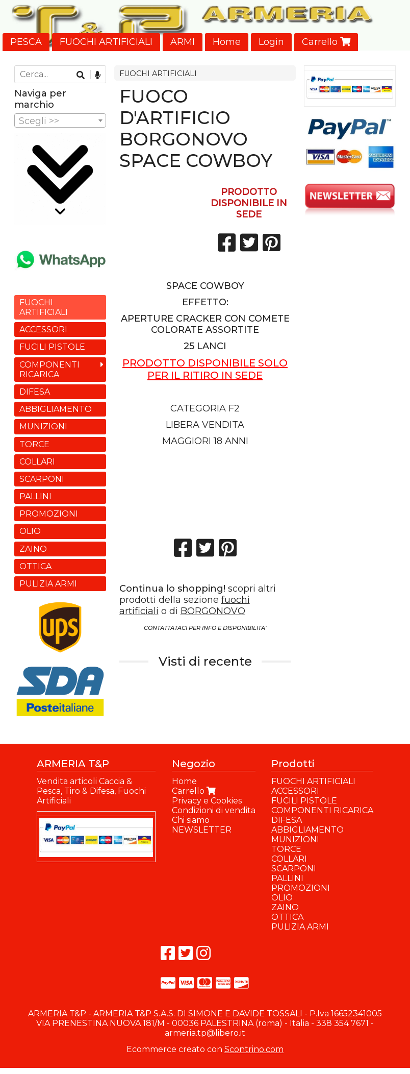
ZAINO (33, 549)
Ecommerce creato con (205, 1049)
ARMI (182, 41)
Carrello (326, 41)
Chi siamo (191, 820)
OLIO (30, 531)
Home (227, 41)
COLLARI (37, 462)
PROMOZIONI (48, 514)
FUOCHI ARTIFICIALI (106, 41)
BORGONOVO (213, 611)
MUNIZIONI (43, 426)
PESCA (26, 41)
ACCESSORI (43, 329)
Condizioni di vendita (213, 810)
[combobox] (60, 120)
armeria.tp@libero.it (205, 1033)
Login (271, 41)
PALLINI (35, 496)
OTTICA (35, 566)
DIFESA (34, 392)
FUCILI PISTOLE (52, 347)
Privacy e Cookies (207, 800)
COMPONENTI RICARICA (49, 369)
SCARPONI (41, 479)
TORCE (34, 444)
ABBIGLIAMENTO (55, 409)
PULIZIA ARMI (48, 584)
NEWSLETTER (202, 830)
